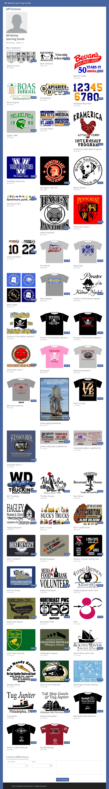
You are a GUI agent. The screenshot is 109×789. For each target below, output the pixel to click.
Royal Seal (78, 265)
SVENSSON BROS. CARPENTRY (87, 448)
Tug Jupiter (12, 716)
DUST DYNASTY (14, 559)
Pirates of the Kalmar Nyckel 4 (87, 337)
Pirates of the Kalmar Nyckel (87, 298)
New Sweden (46, 298)
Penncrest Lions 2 (82, 226)
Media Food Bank (48, 590)
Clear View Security (15, 653)
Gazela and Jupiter (48, 716)
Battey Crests (13, 65)
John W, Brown (13, 590)
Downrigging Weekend (50, 423)
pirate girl (44, 370)
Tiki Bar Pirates (47, 496)
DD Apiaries (45, 98)
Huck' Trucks (46, 527)
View (33, 61)
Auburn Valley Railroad (17, 747)
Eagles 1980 (12, 135)
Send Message (62, 780)
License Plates (46, 128)
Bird (75, 622)
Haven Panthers (47, 232)
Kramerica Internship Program (88, 149)
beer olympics (46, 63)
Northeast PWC (47, 622)
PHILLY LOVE (79, 403)
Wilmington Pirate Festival (86, 684)
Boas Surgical (13, 102)
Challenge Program (49, 653)
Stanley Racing (46, 747)
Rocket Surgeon (47, 559)
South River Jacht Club (84, 653)
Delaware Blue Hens (83, 103)
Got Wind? (45, 265)
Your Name (11, 762)
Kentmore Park (14, 203)
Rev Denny (78, 496)
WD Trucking (13, 496)
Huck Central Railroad (50, 684)
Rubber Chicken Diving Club (86, 559)
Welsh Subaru (80, 187)
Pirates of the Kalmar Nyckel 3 (54, 337)
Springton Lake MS (48, 187)
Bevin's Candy (80, 76)
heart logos (12, 304)
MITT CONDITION (82, 527)
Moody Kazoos (13, 684)
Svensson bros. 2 (14, 464)
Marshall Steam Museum (85, 716)
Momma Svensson (82, 370)
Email (33, 762)
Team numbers (14, 257)
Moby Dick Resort (15, 622)
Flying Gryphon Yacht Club (86, 590)
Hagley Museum (14, 527)
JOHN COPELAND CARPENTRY (53, 446)
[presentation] (24, 774)
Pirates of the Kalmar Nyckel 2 (21, 336)
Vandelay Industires (16, 181)
